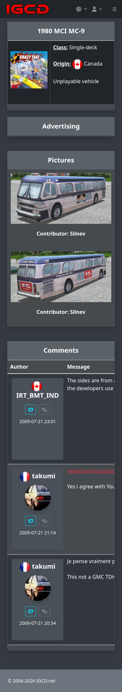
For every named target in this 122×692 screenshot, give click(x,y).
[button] (81, 9)
